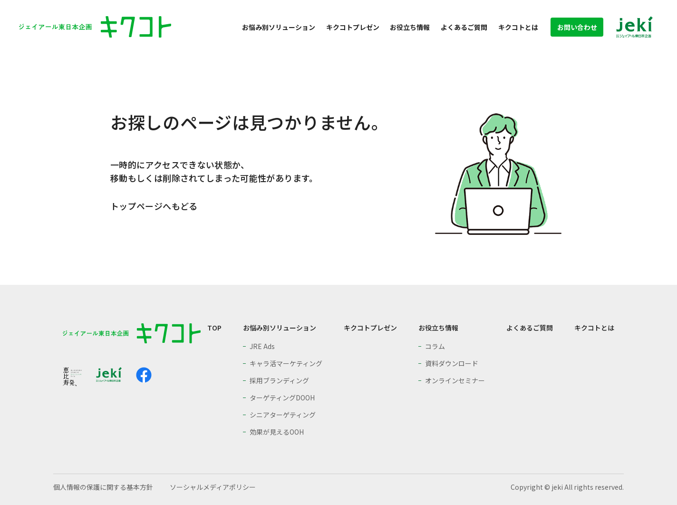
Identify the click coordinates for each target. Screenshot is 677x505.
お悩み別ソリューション (278, 27)
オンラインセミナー (455, 380)
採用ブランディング (279, 380)
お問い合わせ (577, 27)
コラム (435, 346)
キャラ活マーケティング (286, 363)
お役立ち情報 (410, 27)
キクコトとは (518, 27)
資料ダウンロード (451, 363)
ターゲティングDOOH (282, 397)
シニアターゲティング (283, 414)
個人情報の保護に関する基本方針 (103, 487)
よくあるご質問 (464, 27)
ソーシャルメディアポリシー (213, 487)
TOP (214, 327)
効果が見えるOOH (277, 432)
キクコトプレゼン (352, 27)
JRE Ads (262, 346)
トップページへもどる (154, 206)
